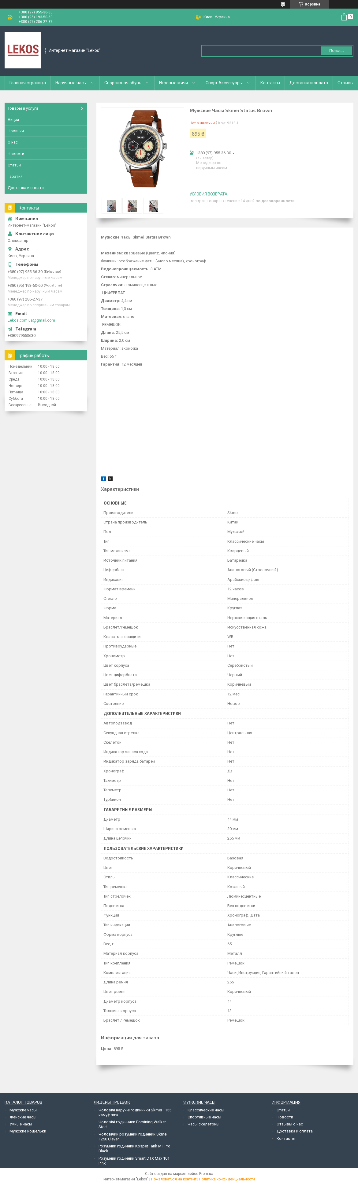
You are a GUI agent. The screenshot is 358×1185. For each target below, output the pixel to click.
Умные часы (20, 1124)
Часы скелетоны (203, 1124)
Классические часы (206, 1110)
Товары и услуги (23, 108)
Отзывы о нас (290, 1124)
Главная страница (27, 82)
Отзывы (345, 82)
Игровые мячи (173, 82)
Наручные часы (71, 82)
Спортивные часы (204, 1117)
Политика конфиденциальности (227, 1179)
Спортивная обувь (122, 82)
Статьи (14, 165)
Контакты (270, 82)
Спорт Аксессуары (224, 82)
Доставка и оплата (308, 82)
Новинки (16, 131)
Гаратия (15, 176)
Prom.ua (206, 1174)
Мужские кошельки (27, 1131)
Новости (16, 153)
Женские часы (22, 1117)
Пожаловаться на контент (173, 1179)
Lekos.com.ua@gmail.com (31, 320)
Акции (13, 119)
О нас (13, 142)
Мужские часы (23, 1110)
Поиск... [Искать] (336, 50)
